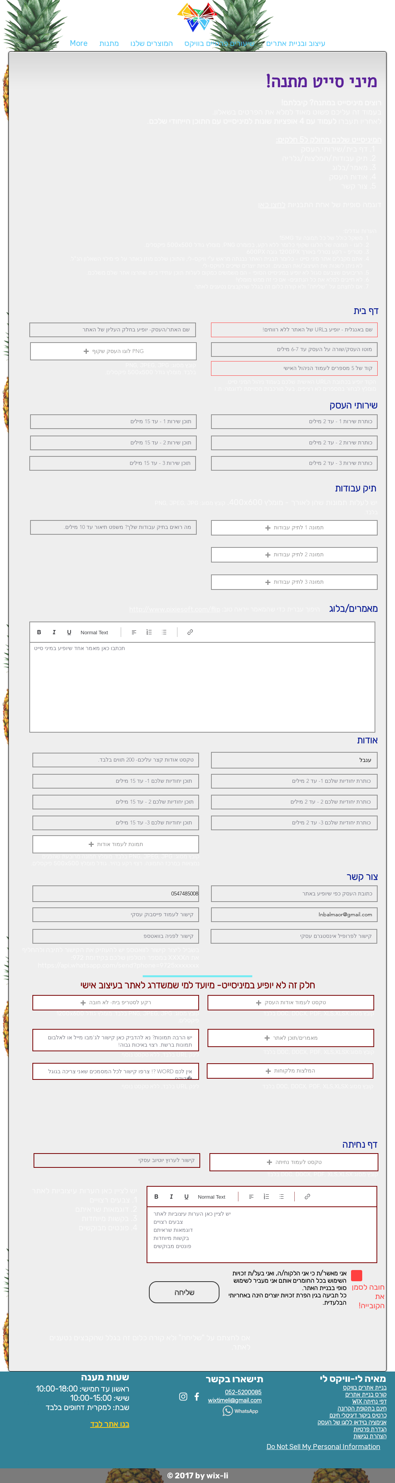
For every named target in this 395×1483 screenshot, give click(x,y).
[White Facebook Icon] (196, 1396)
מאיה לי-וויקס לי (353, 1378)
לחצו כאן (271, 204)
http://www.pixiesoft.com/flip (174, 609)
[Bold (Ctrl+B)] (39, 632)
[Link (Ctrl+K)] (190, 632)
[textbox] (202, 685)
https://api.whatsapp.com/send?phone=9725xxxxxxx (118, 965)
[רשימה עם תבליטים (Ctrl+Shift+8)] (164, 632)
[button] (152, 43)
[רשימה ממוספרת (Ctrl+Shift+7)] (149, 632)
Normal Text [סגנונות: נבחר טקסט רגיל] (94, 632)
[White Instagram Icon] (183, 1396)
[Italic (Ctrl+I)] (54, 632)
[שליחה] (184, 1292)
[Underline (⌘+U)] (69, 632)
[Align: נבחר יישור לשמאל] (134, 632)
